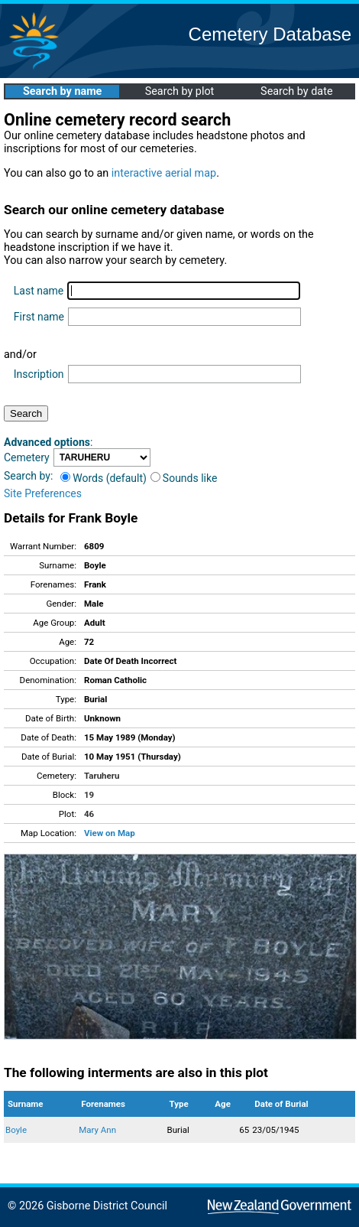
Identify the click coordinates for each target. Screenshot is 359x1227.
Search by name (62, 91)
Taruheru (101, 775)
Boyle (16, 1129)
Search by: (28, 476)
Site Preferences (43, 493)
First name (39, 317)
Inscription (39, 374)
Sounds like (184, 478)
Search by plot (180, 91)
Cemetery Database (270, 34)
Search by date (296, 91)
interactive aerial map (164, 173)
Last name (38, 291)
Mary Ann (97, 1129)
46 (89, 814)
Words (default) (103, 478)
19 (89, 794)
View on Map (109, 833)
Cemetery (27, 457)
